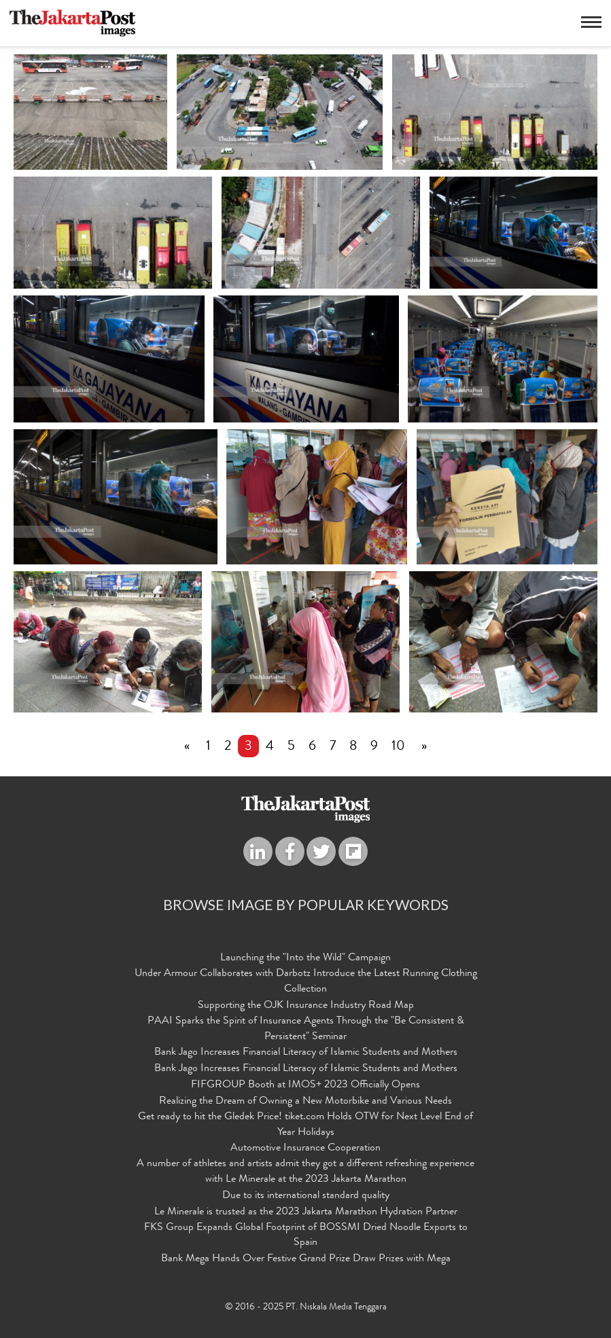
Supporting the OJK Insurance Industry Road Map (306, 1005)
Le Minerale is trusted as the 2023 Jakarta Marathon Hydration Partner (305, 1212)
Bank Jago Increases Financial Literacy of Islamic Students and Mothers (305, 1053)
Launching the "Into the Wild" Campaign (305, 959)
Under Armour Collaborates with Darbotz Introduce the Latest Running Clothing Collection (306, 982)
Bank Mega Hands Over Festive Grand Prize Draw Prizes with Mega (306, 1259)
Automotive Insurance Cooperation (305, 1149)
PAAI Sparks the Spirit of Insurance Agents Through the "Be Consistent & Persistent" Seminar (305, 1029)
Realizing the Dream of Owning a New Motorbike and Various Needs (305, 1101)
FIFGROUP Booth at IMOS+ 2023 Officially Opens (305, 1085)
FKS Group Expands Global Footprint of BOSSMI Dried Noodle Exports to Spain (306, 1236)
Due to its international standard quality (305, 1196)
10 (398, 747)
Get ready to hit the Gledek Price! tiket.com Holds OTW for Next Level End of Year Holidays (305, 1125)
